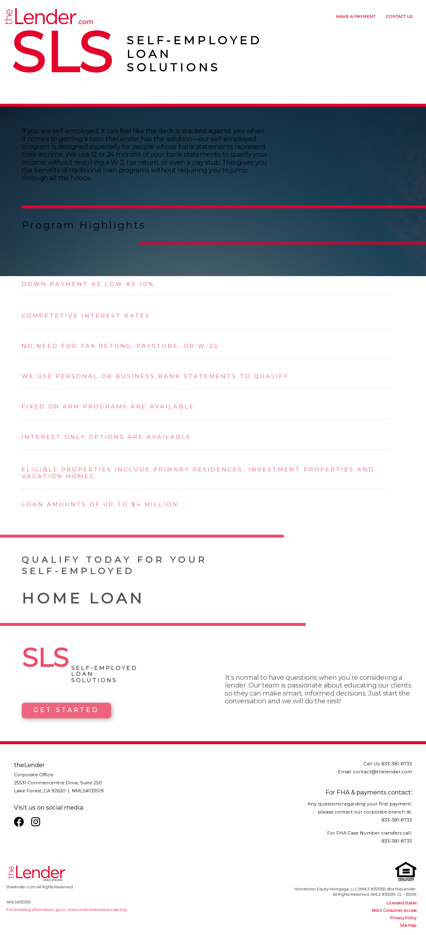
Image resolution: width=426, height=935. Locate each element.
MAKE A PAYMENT (355, 16)
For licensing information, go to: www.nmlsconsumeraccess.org (66, 909)
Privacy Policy (403, 918)
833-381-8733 (396, 763)
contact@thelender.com (382, 772)
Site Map (408, 925)
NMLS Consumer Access (394, 910)
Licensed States (402, 903)
